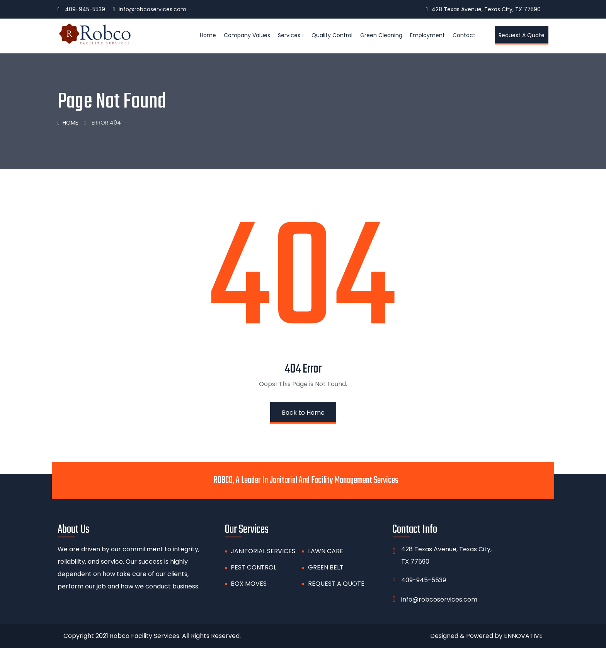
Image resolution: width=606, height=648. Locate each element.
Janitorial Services (263, 551)
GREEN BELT (326, 567)
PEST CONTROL (253, 567)
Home (208, 35)
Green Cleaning (381, 35)
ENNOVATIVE (523, 635)
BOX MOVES (249, 583)
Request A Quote (336, 583)
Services (289, 35)
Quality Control (332, 35)
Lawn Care (325, 551)
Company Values (247, 35)
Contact (464, 35)
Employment (427, 35)
